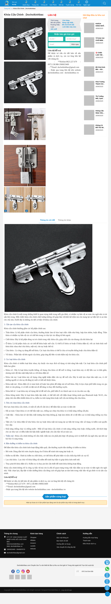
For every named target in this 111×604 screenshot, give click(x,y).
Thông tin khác (64, 220)
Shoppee (33, 537)
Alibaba (32, 540)
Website (33, 549)
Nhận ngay (75, 44)
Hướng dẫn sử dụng (63, 544)
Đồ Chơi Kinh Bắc (87, 571)
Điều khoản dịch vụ (89, 543)
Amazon (33, 543)
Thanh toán (87, 540)
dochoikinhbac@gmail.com (16, 553)
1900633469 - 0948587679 (16, 549)
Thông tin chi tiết (47, 220)
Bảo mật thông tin (63, 538)
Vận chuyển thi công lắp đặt (66, 547)
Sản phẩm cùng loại (55, 496)
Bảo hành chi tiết (62, 541)
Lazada (32, 546)
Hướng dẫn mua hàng (90, 538)
